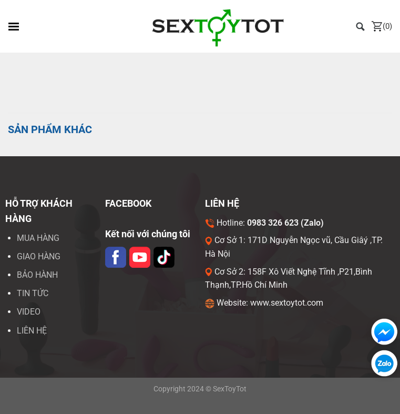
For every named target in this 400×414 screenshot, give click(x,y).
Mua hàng (38, 238)
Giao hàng (38, 256)
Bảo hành (37, 275)
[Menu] (13, 26)
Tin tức (32, 293)
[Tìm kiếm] (360, 26)
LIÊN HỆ (32, 331)
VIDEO (28, 312)
